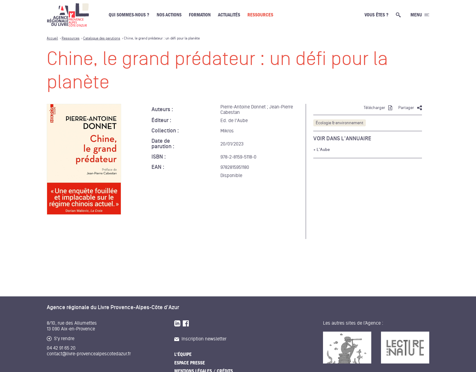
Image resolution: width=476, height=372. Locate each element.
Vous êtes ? (377, 15)
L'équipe (183, 354)
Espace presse (189, 363)
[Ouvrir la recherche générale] (399, 14)
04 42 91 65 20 (61, 348)
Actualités (229, 15)
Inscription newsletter (200, 339)
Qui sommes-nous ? (129, 15)
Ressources (260, 15)
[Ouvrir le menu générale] (419, 15)
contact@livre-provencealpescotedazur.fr (89, 354)
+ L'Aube (321, 149)
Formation (200, 15)
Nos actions (169, 15)
